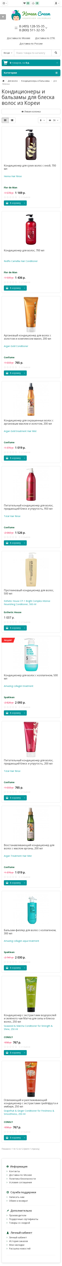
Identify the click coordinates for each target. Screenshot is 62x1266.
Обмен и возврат (18, 1200)
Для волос (13, 80)
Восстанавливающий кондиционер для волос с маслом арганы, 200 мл (29, 847)
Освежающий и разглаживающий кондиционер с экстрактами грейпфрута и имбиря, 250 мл (31, 1103)
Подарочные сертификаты (23, 1219)
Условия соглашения (20, 1182)
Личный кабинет (18, 1237)
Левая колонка (31, 111)
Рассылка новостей (19, 1248)
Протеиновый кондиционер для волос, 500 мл (29, 592)
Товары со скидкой (19, 1222)
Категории (30, 72)
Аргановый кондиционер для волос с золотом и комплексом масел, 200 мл (27, 337)
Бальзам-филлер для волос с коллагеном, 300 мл (30, 932)
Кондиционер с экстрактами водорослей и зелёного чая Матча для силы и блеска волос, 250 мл (30, 1018)
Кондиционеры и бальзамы (35, 80)
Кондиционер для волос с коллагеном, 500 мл (31, 677)
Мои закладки (16, 1244)
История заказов (18, 1241)
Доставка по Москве (20, 1174)
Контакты (14, 1171)
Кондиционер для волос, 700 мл (24, 250)
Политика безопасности (22, 1178)
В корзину (13, 202)
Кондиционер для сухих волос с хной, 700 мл (30, 167)
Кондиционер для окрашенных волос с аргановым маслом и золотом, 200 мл (28, 422)
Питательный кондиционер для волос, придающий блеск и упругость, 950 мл (28, 507)
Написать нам (16, 1197)
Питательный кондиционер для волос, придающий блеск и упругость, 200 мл (28, 762)
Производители (17, 1215)
